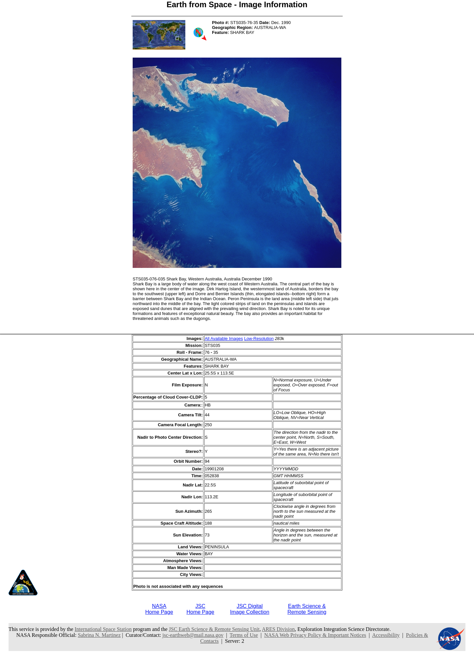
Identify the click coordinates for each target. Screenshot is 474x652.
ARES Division (278, 629)
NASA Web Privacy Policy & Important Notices (315, 635)
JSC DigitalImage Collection (249, 609)
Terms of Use (244, 635)
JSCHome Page (200, 609)
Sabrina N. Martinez (99, 635)
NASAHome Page (159, 609)
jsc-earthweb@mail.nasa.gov (192, 635)
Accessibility (386, 635)
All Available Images (224, 338)
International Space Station (103, 629)
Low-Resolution (259, 338)
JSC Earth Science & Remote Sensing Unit (214, 629)
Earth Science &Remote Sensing (306, 609)
